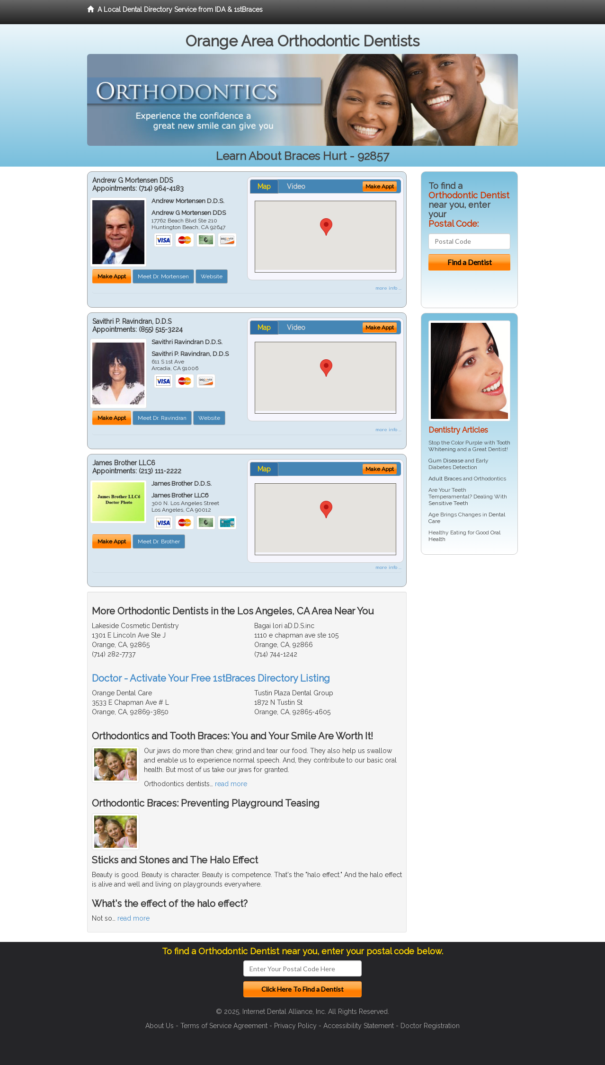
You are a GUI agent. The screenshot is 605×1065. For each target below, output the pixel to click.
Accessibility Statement (358, 1026)
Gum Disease (445, 460)
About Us (159, 1026)
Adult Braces (445, 478)
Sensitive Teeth (448, 503)
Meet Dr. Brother (159, 541)
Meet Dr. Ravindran (162, 418)
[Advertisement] (469, 635)
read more (231, 784)
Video (296, 186)
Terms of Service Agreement (223, 1026)
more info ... (388, 288)
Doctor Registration (430, 1026)
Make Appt (112, 276)
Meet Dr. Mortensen (163, 276)
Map (264, 186)
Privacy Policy (295, 1026)
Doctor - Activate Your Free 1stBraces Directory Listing (211, 678)
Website (211, 276)
